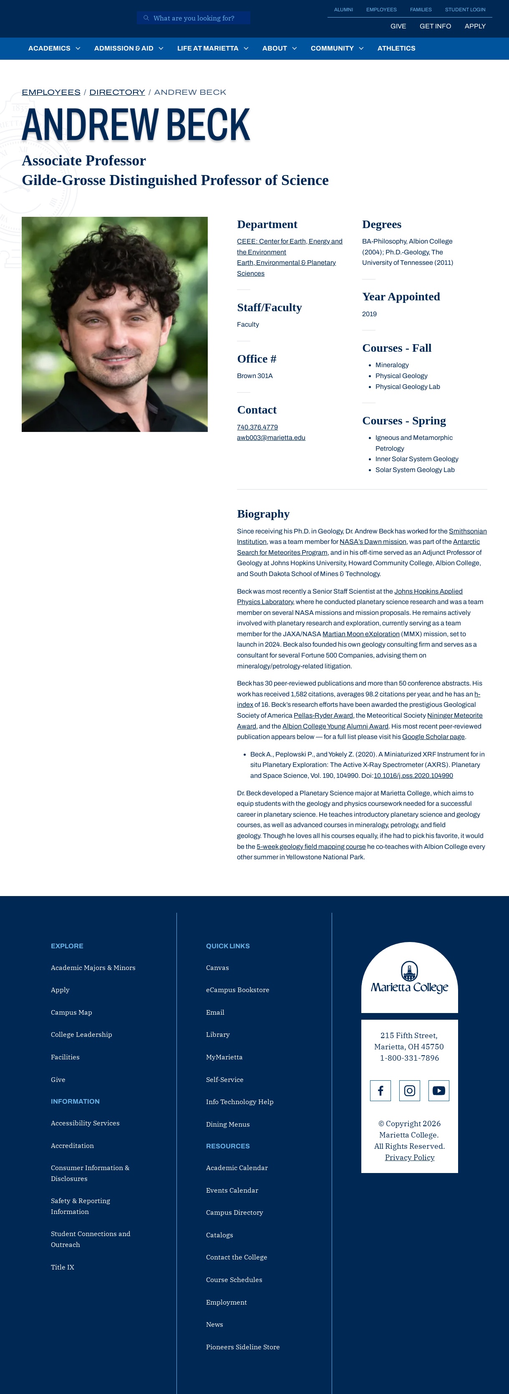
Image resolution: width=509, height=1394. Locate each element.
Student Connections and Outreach (91, 1239)
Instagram (409, 1090)
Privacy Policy (410, 1157)
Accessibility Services (85, 1123)
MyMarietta (224, 1057)
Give (398, 26)
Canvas (217, 967)
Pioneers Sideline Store (243, 1347)
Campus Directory (234, 1212)
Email (215, 1012)
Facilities (65, 1057)
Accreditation (72, 1145)
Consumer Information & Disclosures (90, 1173)
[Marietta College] (73, 19)
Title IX (62, 1267)
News (214, 1324)
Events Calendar (232, 1190)
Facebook (380, 1090)
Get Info (435, 26)
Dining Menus (228, 1124)
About (274, 48)
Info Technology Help (240, 1101)
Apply (475, 26)
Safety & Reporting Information (80, 1206)
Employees (381, 10)
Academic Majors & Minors (93, 967)
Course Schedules (234, 1279)
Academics (49, 48)
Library (218, 1034)
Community (332, 48)
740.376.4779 (257, 427)
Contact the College (236, 1257)
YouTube (438, 1090)
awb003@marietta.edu (271, 437)
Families (421, 10)
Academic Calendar (237, 1167)
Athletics (397, 48)
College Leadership (81, 1034)
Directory (117, 92)
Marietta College (409, 977)
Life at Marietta (208, 48)
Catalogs (219, 1235)
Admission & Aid (124, 48)
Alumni (343, 10)
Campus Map (71, 1012)
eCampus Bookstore (238, 989)
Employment (226, 1302)
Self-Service (225, 1079)
